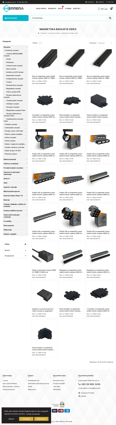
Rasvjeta (43, 33)
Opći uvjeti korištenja (10, 383)
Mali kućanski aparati (12, 191)
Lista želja (56, 386)
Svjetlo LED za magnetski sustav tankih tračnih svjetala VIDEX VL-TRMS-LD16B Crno (43, 194)
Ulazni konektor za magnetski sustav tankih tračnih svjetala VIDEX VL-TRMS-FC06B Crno (97, 117)
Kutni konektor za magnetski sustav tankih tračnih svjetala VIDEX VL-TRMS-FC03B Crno (42, 349)
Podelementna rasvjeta (14, 79)
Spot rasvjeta (11, 69)
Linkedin (83, 396)
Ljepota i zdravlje (10, 187)
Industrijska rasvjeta (12, 128)
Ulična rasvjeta (10, 137)
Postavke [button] (26, 419)
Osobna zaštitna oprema (13, 211)
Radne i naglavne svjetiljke (15, 144)
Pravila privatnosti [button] (33, 414)
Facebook (84, 393)
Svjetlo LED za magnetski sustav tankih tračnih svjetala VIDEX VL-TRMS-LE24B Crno (70, 233)
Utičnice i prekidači (11, 164)
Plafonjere (10, 62)
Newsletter (57, 389)
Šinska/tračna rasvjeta (14, 85)
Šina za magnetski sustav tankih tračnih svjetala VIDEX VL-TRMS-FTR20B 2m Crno (43, 78)
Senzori (7, 178)
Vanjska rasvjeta (11, 124)
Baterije (7, 200)
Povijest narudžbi (59, 383)
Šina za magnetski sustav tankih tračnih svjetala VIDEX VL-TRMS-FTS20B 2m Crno (98, 78)
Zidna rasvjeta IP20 (13, 92)
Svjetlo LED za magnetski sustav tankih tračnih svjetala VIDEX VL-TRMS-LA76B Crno (43, 156)
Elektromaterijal (10, 159)
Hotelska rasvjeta (12, 104)
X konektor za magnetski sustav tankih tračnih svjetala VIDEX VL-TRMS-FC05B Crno (43, 117)
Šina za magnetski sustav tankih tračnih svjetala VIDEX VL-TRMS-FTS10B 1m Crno (70, 78)
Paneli (8, 59)
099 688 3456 (23, 2)
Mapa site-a (32, 389)
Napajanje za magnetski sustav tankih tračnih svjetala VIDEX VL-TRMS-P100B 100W (70, 272)
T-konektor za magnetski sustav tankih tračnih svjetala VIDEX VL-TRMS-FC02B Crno (98, 311)
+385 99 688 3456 (89, 384)
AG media (69, 421)
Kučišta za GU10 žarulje (14, 72)
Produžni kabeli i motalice (13, 168)
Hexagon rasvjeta (12, 107)
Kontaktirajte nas (33, 380)
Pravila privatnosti (9, 389)
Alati (5, 183)
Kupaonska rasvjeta (13, 75)
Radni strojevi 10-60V (13, 151)
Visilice (9, 82)
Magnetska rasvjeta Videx (15, 110)
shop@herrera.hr (10, 2)
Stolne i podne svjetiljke (13, 134)
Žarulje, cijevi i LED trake (14, 131)
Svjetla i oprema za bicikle (14, 147)
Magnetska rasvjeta (13, 88)
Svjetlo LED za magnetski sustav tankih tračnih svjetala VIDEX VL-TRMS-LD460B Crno (43, 233)
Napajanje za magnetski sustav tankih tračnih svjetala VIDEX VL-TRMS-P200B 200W (98, 272)
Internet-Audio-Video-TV (13, 196)
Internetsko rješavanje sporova (38, 383)
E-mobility (7, 221)
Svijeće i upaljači (10, 234)
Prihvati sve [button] (41, 419)
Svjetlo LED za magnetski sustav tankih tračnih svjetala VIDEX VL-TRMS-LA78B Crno (70, 156)
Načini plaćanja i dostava (11, 386)
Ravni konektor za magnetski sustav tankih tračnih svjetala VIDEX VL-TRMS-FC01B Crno (69, 311)
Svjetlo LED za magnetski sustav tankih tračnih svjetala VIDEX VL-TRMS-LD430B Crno (98, 194)
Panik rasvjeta (10, 141)
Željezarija (8, 230)
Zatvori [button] (11, 419)
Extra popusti (9, 225)
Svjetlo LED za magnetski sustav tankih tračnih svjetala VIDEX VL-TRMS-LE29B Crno (98, 233)
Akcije (30, 386)
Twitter (92, 393)
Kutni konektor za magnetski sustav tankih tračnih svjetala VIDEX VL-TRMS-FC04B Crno (69, 117)
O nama (5, 380)
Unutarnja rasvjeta (54, 33)
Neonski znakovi (11, 154)
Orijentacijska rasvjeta (14, 100)
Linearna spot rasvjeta (14, 66)
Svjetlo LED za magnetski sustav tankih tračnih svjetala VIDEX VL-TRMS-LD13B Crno (98, 156)
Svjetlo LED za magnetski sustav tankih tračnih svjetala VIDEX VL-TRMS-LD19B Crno (70, 194)
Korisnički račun (58, 380)
